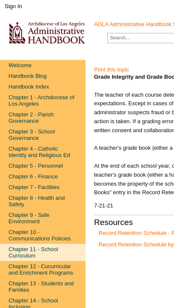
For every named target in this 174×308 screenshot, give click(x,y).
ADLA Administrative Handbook (132, 24)
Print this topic (111, 69)
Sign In (13, 6)
